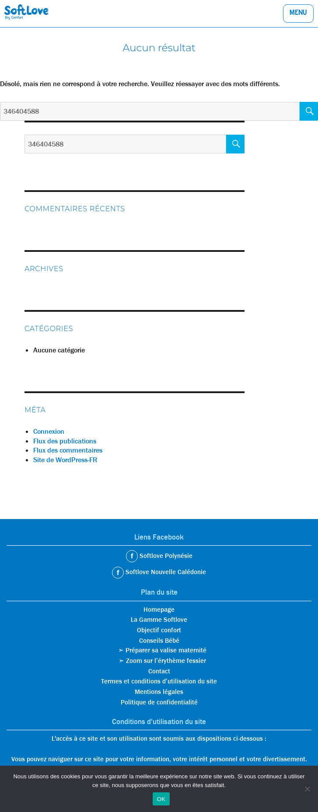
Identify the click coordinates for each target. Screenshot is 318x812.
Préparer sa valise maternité (166, 650)
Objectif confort (159, 630)
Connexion (48, 431)
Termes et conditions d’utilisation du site (159, 681)
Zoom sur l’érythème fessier (166, 660)
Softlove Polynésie (165, 555)
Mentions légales (159, 691)
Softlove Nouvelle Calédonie (165, 572)
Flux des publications (64, 441)
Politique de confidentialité (159, 702)
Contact (159, 671)
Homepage (159, 609)
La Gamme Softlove (159, 619)
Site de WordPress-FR (65, 459)
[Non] (307, 788)
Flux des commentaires (67, 450)
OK (161, 799)
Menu (298, 13)
